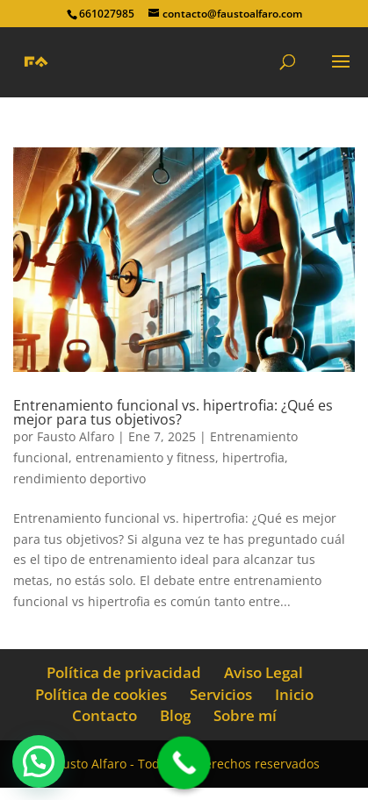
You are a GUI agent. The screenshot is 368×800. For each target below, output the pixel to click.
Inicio (294, 694)
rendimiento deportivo (79, 478)
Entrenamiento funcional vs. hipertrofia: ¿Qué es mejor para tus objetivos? (173, 412)
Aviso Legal (263, 672)
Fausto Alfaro (75, 436)
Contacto (104, 715)
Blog (175, 715)
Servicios (221, 694)
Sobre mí (245, 715)
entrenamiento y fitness (145, 457)
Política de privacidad (124, 672)
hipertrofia (253, 457)
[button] (38, 761)
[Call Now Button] (184, 762)
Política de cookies (101, 694)
